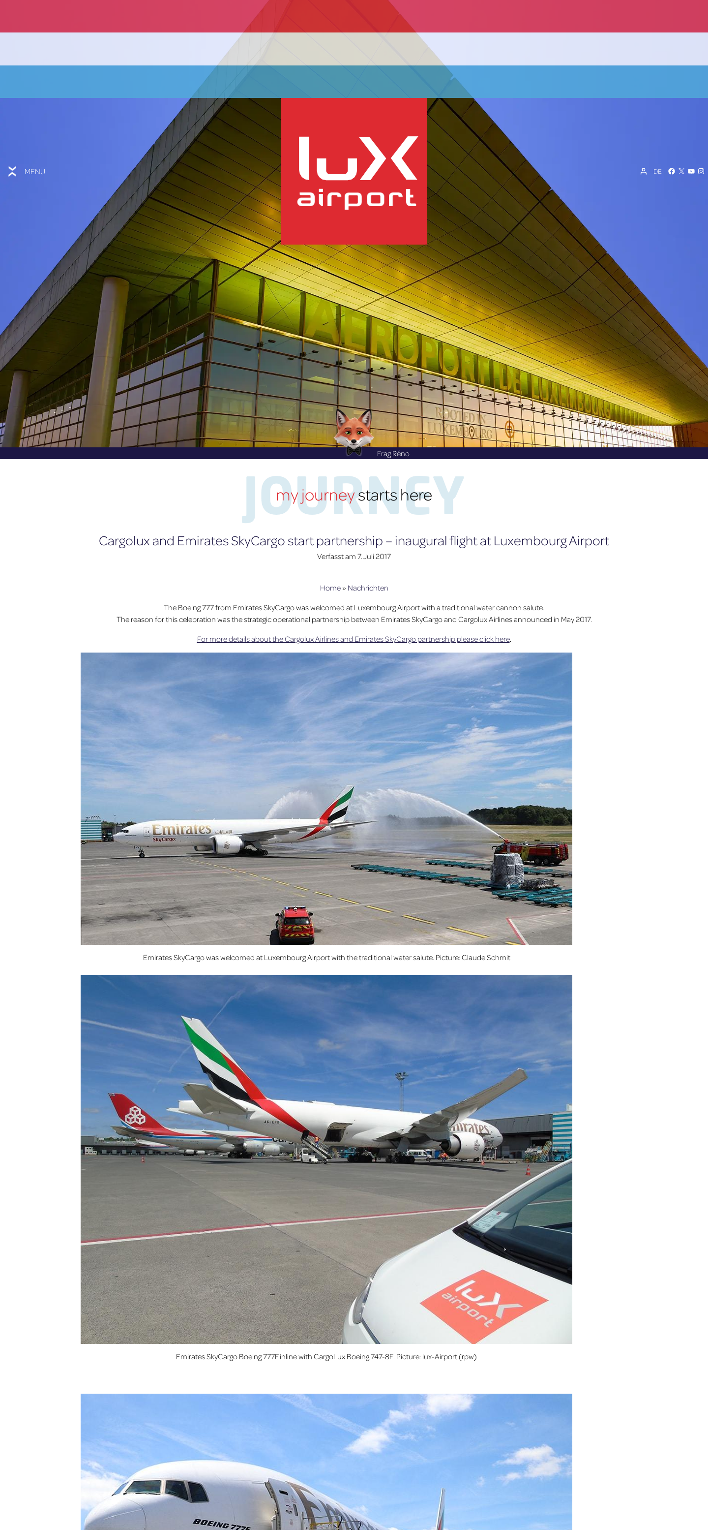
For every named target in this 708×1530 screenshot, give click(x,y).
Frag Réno (371, 416)
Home (330, 551)
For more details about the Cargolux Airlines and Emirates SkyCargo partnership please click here (353, 602)
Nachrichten (368, 551)
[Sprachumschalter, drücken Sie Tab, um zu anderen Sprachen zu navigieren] (657, 152)
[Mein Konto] (644, 152)
